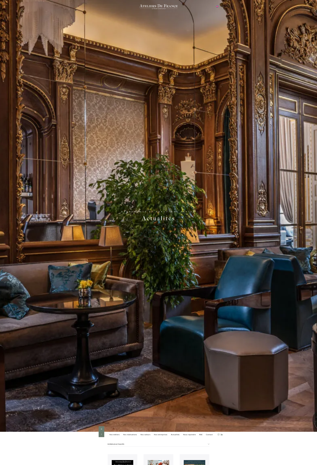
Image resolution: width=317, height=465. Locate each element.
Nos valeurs (146, 434)
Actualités (175, 434)
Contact (209, 434)
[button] (158, 444)
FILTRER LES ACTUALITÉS (116, 444)
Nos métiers (114, 434)
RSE (201, 434)
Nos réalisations (130, 434)
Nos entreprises (160, 434)
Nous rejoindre (189, 434)
